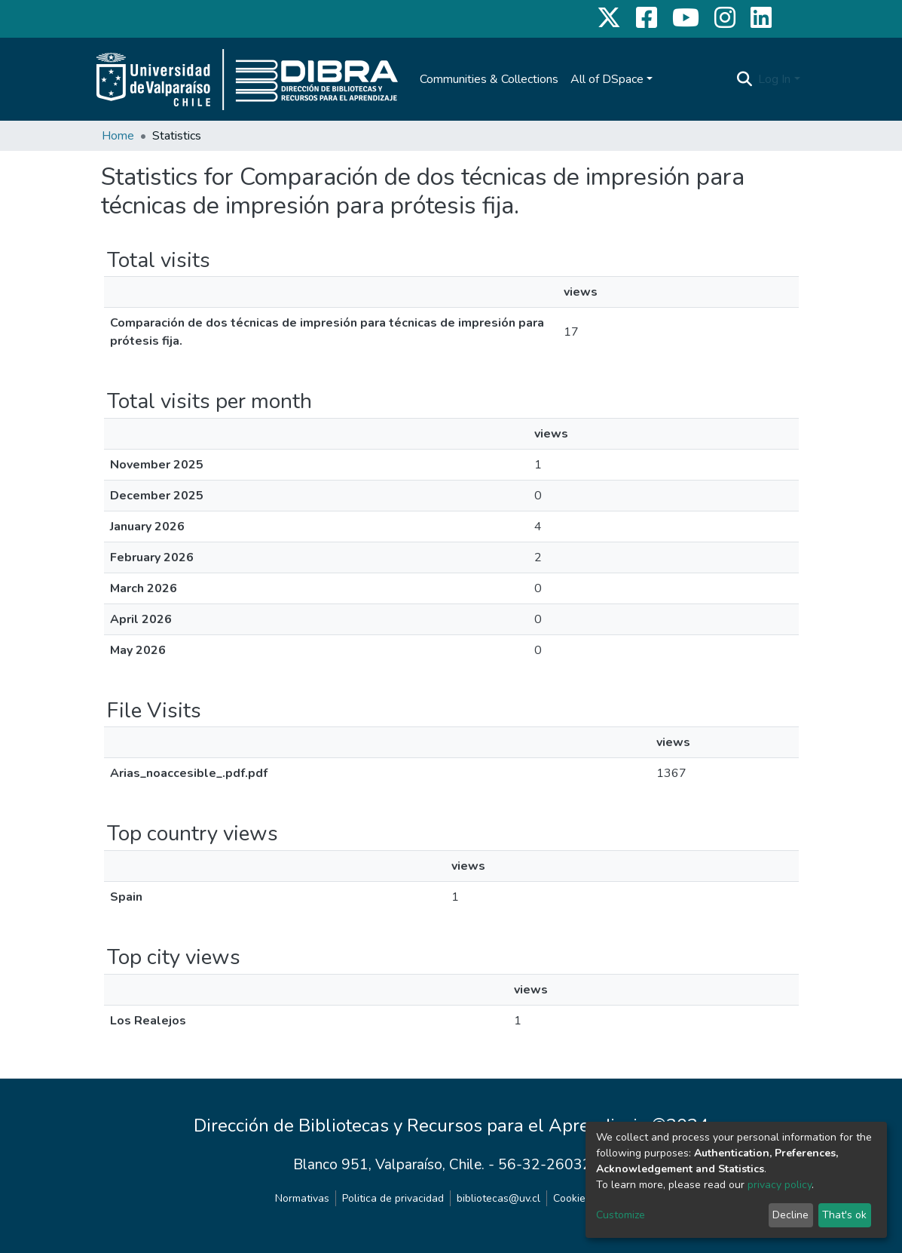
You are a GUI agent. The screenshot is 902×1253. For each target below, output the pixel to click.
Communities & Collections (489, 79)
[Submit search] (744, 79)
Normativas (302, 1198)
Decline (790, 1215)
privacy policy (780, 1185)
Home (118, 135)
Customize (620, 1215)
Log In (774, 79)
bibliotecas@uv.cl (498, 1198)
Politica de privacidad (393, 1198)
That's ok (844, 1215)
